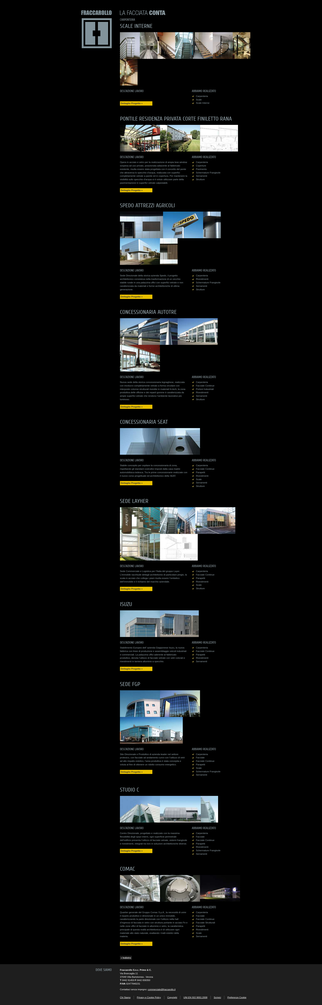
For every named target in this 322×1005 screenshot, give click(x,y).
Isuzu (126, 604)
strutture (200, 179)
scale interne (202, 103)
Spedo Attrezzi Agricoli (147, 205)
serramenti (201, 176)
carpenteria (202, 96)
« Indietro (126, 958)
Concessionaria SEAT (144, 422)
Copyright (172, 997)
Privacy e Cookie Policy (149, 997)
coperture (201, 165)
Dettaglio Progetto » (132, 103)
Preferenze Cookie (236, 997)
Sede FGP (130, 684)
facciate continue (205, 385)
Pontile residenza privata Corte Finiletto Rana (176, 118)
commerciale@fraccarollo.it (162, 989)
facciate (200, 757)
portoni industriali (205, 389)
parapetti (200, 472)
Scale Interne (136, 26)
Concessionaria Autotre (148, 312)
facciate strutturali (205, 922)
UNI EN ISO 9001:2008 (195, 997)
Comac (127, 869)
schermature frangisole (208, 172)
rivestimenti (202, 279)
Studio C (129, 789)
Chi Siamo (125, 997)
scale (199, 99)
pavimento (201, 169)
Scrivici (217, 997)
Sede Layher (134, 501)
